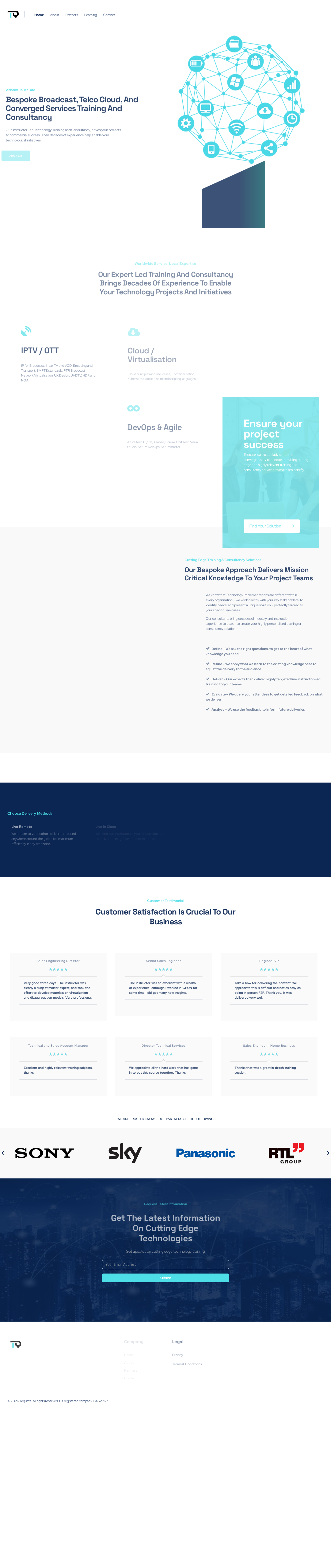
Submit (165, 1412)
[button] (2, 1264)
